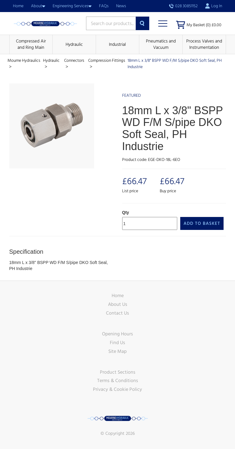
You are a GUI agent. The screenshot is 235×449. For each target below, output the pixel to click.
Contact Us (117, 313)
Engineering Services (72, 6)
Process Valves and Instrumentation (204, 44)
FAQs (104, 6)
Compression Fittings (106, 60)
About (38, 6)
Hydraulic (74, 44)
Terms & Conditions (117, 380)
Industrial (117, 44)
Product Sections (117, 372)
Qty (125, 212)
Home (18, 6)
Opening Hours (117, 333)
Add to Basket (202, 223)
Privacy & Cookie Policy (117, 389)
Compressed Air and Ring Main (31, 44)
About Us (117, 304)
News (121, 6)
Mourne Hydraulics (24, 60)
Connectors (74, 60)
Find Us (117, 342)
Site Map (117, 351)
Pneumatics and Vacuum (161, 44)
